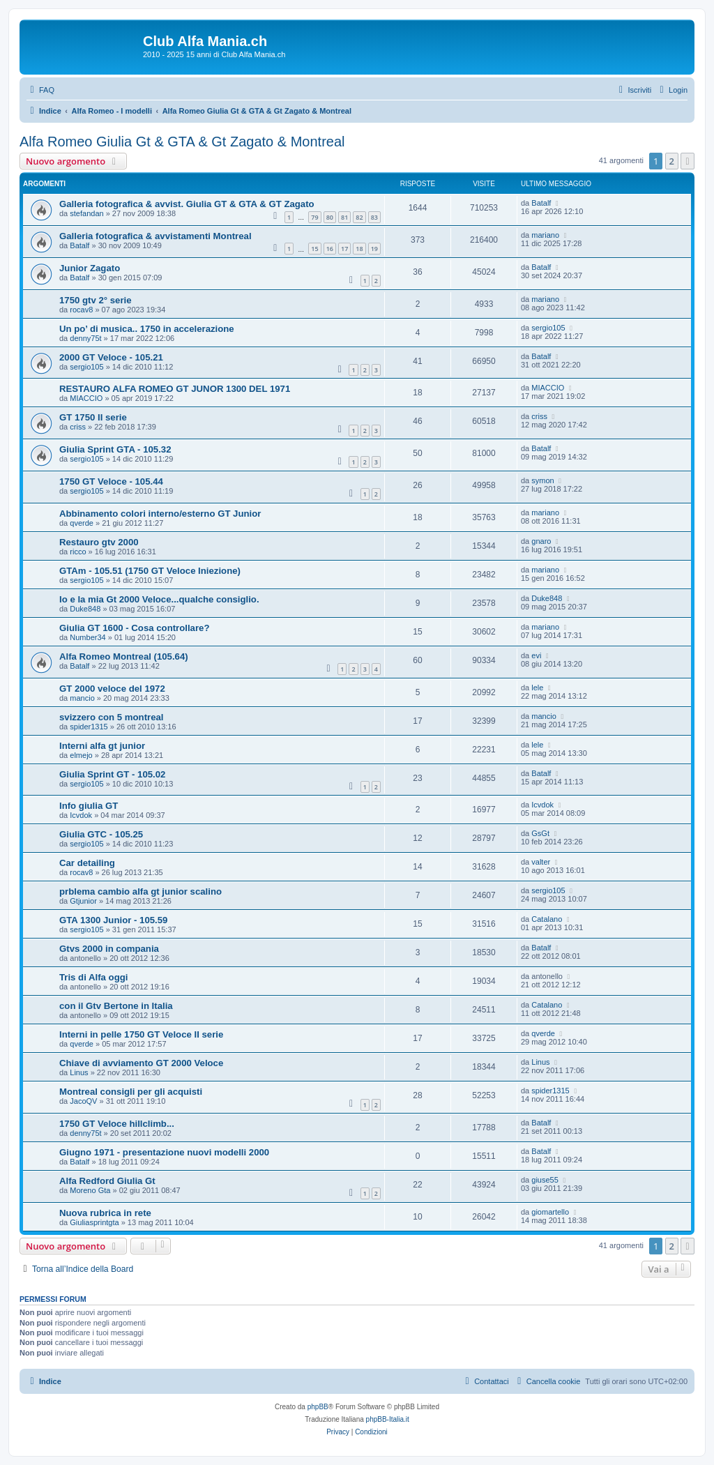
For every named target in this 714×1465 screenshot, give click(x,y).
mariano (545, 235)
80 (329, 217)
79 (314, 217)
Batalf (541, 203)
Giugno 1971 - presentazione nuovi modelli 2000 (164, 1152)
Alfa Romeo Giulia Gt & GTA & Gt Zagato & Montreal (182, 141)
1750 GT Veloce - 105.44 (111, 481)
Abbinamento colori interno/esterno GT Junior (160, 513)
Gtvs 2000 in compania (109, 948)
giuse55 (545, 1180)
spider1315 (88, 726)
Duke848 (85, 609)
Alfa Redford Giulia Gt (107, 1181)
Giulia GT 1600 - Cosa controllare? (134, 628)
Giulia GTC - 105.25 (101, 834)
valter (540, 862)
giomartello (550, 1212)
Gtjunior (83, 901)
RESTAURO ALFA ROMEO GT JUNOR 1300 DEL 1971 (174, 389)
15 (314, 248)
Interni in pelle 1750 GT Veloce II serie (141, 1034)
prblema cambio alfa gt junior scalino (140, 891)
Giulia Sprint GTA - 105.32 (115, 449)
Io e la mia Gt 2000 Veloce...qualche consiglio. (159, 599)
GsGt (540, 833)
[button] (687, 161)
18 (359, 248)
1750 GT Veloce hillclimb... (116, 1123)
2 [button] (671, 161)
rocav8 (81, 309)
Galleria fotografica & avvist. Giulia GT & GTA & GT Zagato (186, 204)
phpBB (317, 1407)
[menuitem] (40, 90)
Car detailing (87, 863)
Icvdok (81, 815)
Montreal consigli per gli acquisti (130, 1091)
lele (537, 687)
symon (542, 480)
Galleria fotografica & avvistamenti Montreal (155, 236)
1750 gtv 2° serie (95, 300)
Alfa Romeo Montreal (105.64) (123, 656)
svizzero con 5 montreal (111, 717)
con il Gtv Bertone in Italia (116, 1006)
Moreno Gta (90, 1190)
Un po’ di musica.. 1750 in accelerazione (146, 329)
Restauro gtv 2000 (99, 542)
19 (374, 248)
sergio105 (548, 328)
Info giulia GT (88, 805)
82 (359, 217)
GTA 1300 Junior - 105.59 (113, 920)
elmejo (81, 755)
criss (78, 427)
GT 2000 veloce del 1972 (112, 688)
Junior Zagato (89, 268)
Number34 (87, 637)
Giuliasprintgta (94, 1222)
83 (374, 217)
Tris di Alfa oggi (93, 977)
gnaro (541, 541)
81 (344, 217)
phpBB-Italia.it (387, 1419)
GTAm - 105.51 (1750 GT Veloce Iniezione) (150, 570)
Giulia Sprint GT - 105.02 (112, 774)
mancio (82, 698)
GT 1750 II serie (93, 417)
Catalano (546, 919)
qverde (81, 523)
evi (536, 655)
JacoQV (83, 1101)
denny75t (85, 338)
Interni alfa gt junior (102, 746)
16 (329, 248)
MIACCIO (86, 398)
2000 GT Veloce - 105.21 (111, 357)
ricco (78, 551)
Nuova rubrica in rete (105, 1213)
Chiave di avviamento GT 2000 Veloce (141, 1063)
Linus (79, 1072)
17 (344, 248)
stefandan (86, 213)
